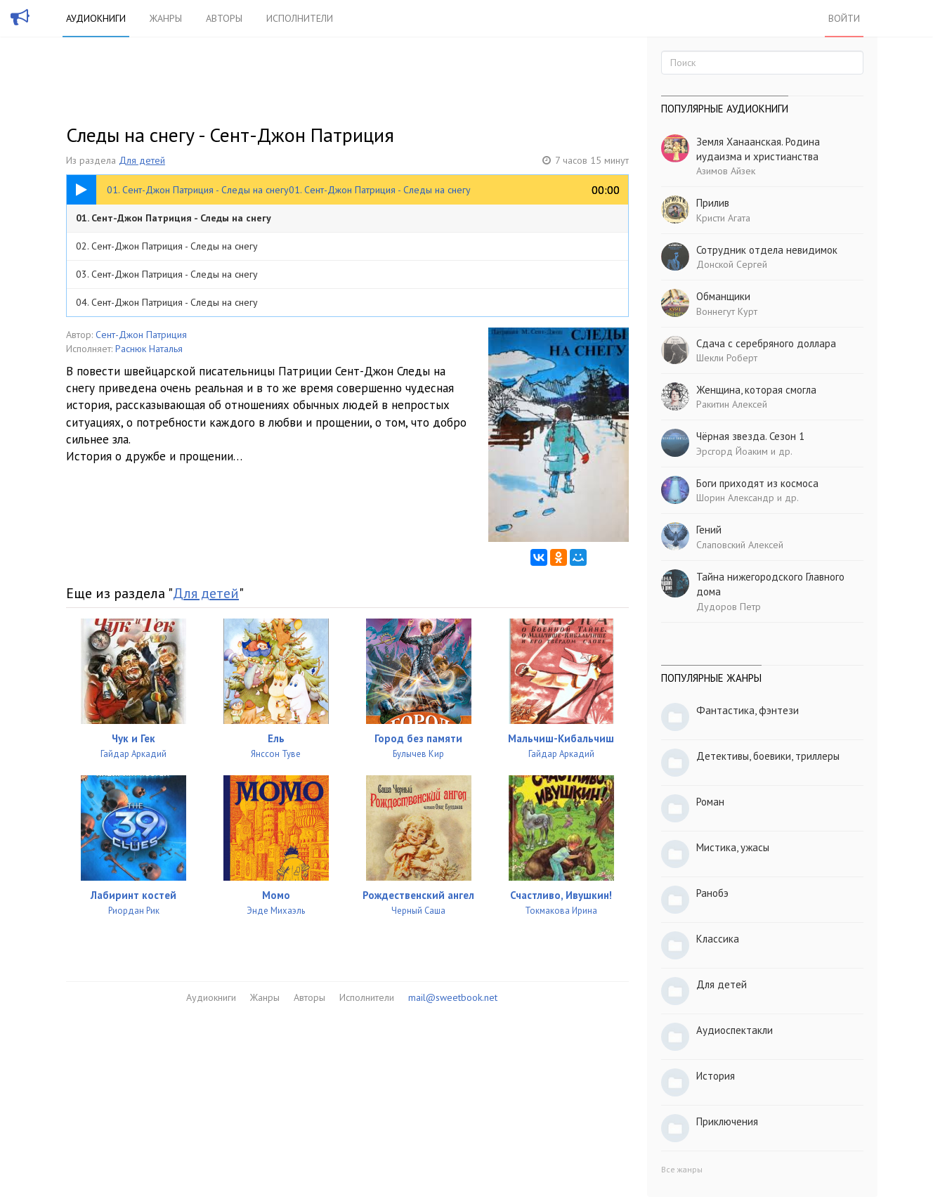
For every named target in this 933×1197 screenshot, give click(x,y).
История (715, 1075)
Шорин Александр (735, 497)
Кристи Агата (723, 218)
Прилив (712, 202)
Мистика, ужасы (732, 847)
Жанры (166, 18)
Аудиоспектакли (734, 1030)
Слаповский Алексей (739, 544)
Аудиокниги (96, 18)
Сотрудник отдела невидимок (766, 250)
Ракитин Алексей (731, 404)
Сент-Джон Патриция (141, 334)
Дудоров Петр (728, 606)
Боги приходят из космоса (757, 483)
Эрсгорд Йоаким (732, 451)
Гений (709, 529)
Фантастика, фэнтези (747, 710)
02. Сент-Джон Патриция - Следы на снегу (167, 246)
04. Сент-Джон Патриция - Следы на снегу (167, 302)
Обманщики (723, 296)
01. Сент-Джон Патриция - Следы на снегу (173, 218)
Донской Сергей (731, 264)
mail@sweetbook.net (452, 997)
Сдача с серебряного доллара (766, 343)
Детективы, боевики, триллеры (768, 756)
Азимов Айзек (725, 170)
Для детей (142, 160)
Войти (844, 18)
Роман (710, 801)
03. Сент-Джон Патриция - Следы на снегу (167, 274)
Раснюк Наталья (149, 348)
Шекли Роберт (726, 357)
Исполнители (299, 18)
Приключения (727, 1121)
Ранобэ (712, 893)
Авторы (224, 18)
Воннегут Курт (726, 311)
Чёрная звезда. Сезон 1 (750, 436)
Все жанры (682, 1169)
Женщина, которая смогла (756, 389)
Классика (717, 938)
